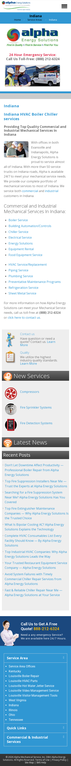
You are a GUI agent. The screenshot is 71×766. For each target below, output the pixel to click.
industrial (51, 191)
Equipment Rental (21, 249)
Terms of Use (42, 759)
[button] (35, 658)
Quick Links (16, 728)
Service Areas (34, 19)
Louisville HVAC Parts (23, 681)
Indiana (14, 705)
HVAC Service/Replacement (28, 264)
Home (17, 19)
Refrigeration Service (23, 288)
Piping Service (18, 270)
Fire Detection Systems (36, 423)
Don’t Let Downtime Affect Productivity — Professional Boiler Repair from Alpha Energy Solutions (34, 470)
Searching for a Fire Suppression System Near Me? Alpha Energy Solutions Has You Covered (35, 497)
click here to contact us (24, 317)
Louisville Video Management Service (34, 690)
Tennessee (16, 720)
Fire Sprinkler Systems (36, 407)
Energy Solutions (21, 243)
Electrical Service (20, 237)
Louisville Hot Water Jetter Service (31, 686)
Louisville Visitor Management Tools (33, 695)
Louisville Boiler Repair (24, 676)
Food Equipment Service (25, 255)
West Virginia (17, 700)
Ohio (12, 715)
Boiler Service (18, 220)
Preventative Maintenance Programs (35, 282)
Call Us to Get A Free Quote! (40, 626)
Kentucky (15, 671)
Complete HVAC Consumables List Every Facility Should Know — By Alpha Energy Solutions (33, 540)
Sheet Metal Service (22, 293)
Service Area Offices (22, 666)
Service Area (17, 658)
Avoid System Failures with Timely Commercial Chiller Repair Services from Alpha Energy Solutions (33, 579)
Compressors (29, 392)
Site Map (29, 762)
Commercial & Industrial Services (27, 739)
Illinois (13, 710)
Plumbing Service (21, 276)
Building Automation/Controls (30, 226)
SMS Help (41, 762)
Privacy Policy (59, 759)
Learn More (28, 363)
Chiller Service (18, 232)
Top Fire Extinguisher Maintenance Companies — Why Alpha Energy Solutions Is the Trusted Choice (37, 513)
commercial (30, 191)
